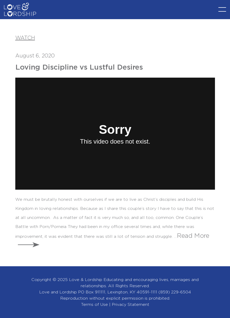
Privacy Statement (130, 304)
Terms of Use (94, 304)
